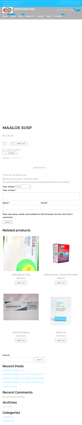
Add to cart (21, 143)
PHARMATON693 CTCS (14, 370)
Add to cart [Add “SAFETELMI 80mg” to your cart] (21, 340)
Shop (13, 16)
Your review (9, 190)
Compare (11, 153)
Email (44, 203)
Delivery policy (10, 386)
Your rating (9, 187)
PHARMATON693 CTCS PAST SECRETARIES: (23, 382)
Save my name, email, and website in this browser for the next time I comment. (38, 215)
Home (6, 15)
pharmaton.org (24, 8)
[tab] (41, 167)
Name (6, 203)
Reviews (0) (39, 168)
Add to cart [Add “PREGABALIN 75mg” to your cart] (21, 283)
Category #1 (8, 417)
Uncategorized (15, 158)
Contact (40, 16)
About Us (30, 16)
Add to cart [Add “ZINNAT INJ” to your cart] (61, 340)
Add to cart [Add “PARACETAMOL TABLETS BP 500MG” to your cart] (61, 283)
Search (6, 355)
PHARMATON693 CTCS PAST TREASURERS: (23, 378)
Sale (21, 15)
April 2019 (7, 407)
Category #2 (8, 421)
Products (59, 15)
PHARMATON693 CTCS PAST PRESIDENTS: (23, 374)
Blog (49, 16)
